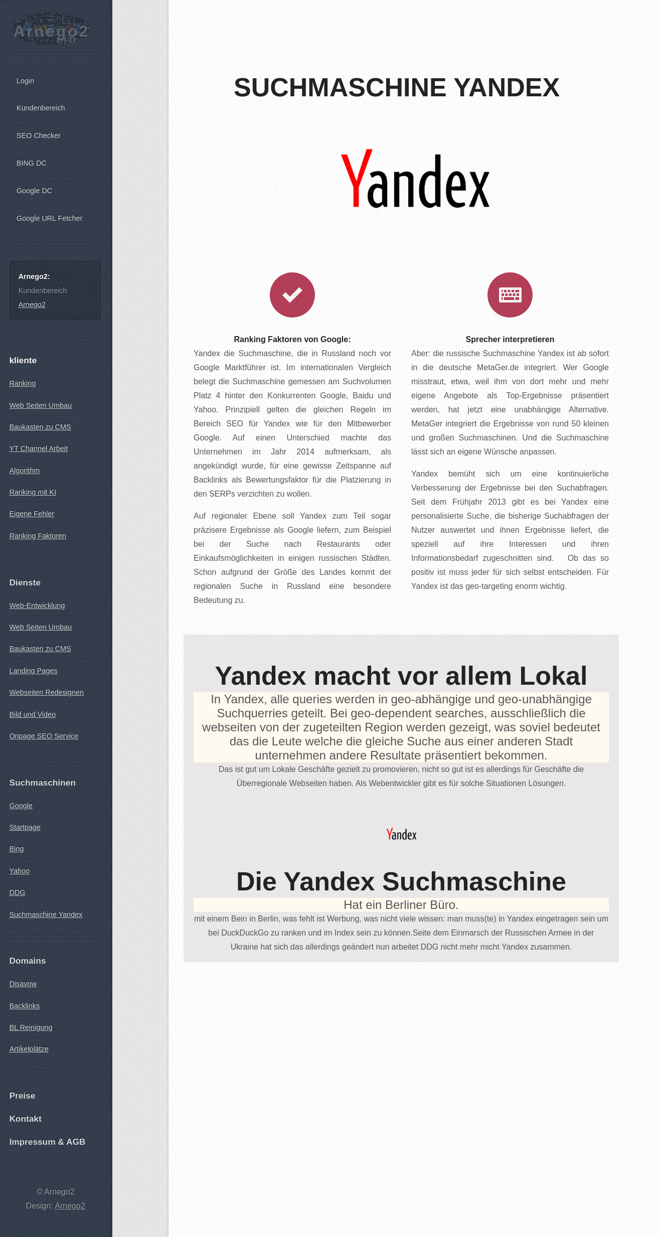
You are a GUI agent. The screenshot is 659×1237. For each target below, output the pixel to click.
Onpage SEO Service (43, 736)
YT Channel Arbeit (38, 448)
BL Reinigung (30, 1027)
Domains (27, 961)
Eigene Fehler (31, 514)
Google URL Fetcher (49, 218)
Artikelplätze (28, 1049)
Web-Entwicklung (37, 605)
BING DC (32, 163)
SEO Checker (39, 135)
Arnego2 (51, 31)
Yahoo (19, 871)
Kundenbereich (41, 108)
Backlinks (24, 1006)
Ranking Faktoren (37, 536)
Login (25, 81)
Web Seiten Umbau (40, 405)
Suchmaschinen (42, 783)
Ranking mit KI (32, 492)
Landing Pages (33, 671)
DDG (17, 892)
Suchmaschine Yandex (45, 914)
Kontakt (25, 1119)
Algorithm (24, 471)
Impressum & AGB (47, 1142)
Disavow (22, 984)
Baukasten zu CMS (40, 427)
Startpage (24, 827)
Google (20, 806)
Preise (22, 1096)
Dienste (24, 582)
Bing (16, 849)
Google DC (34, 191)
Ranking (22, 383)
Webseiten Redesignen (46, 692)
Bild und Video (32, 714)
